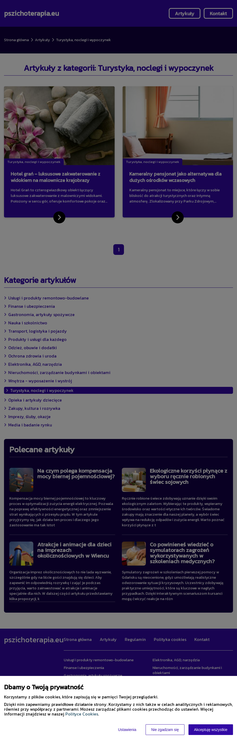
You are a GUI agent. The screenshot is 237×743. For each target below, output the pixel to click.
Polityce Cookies (81, 714)
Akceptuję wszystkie (210, 730)
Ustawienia (127, 730)
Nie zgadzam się (165, 730)
